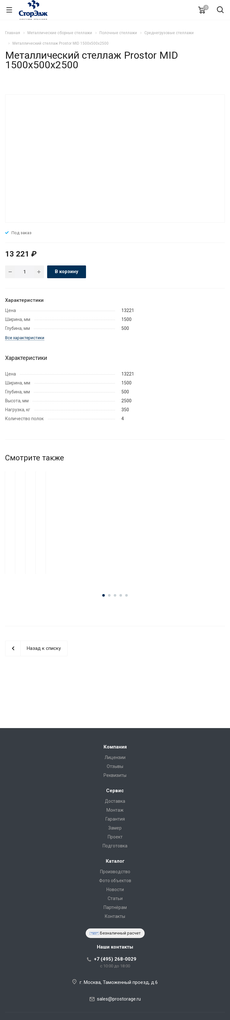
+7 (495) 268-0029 (115, 959)
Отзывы (115, 766)
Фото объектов (115, 880)
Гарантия (115, 819)
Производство (115, 871)
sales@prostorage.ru (119, 999)
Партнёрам (115, 907)
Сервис (115, 790)
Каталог (115, 861)
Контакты (115, 916)
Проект (115, 836)
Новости (115, 889)
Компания (115, 747)
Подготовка (115, 845)
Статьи (115, 898)
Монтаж (115, 810)
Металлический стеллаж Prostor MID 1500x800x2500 (115, 549)
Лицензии (115, 757)
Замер (115, 827)
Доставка (115, 801)
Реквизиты (115, 775)
